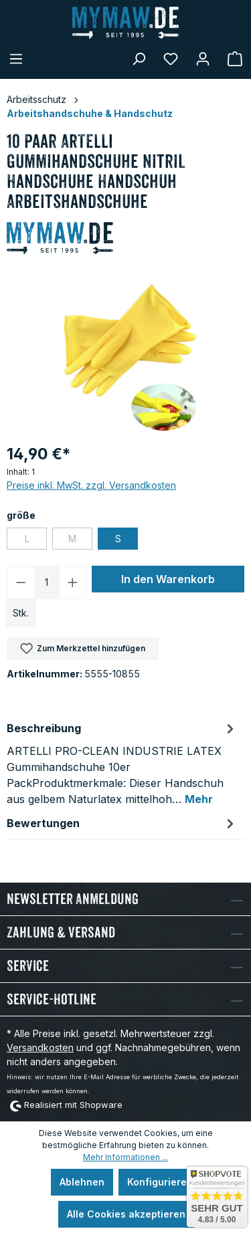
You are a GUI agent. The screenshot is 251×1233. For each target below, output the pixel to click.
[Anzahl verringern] (21, 582)
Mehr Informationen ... (125, 1157)
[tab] (122, 762)
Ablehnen (82, 1182)
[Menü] (16, 58)
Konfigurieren (160, 1182)
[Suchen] (138, 58)
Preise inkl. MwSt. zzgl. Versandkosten (91, 485)
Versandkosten (40, 1047)
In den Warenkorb (168, 579)
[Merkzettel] (171, 58)
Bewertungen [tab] (122, 823)
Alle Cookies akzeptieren (126, 1214)
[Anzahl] (47, 582)
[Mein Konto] (203, 58)
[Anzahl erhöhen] (73, 582)
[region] (125, 357)
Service (28, 966)
